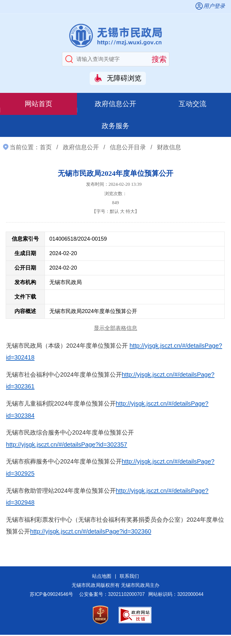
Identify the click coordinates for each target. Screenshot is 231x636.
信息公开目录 (128, 148)
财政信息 (169, 148)
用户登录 (214, 6)
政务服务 (115, 127)
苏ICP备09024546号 (51, 595)
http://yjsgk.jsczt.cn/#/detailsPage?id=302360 (90, 533)
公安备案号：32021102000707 (112, 595)
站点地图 (101, 577)
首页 (46, 148)
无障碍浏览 (124, 78)
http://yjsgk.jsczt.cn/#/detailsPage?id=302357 (66, 446)
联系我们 (129, 577)
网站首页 (38, 104)
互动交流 (192, 104)
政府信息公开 (115, 104)
